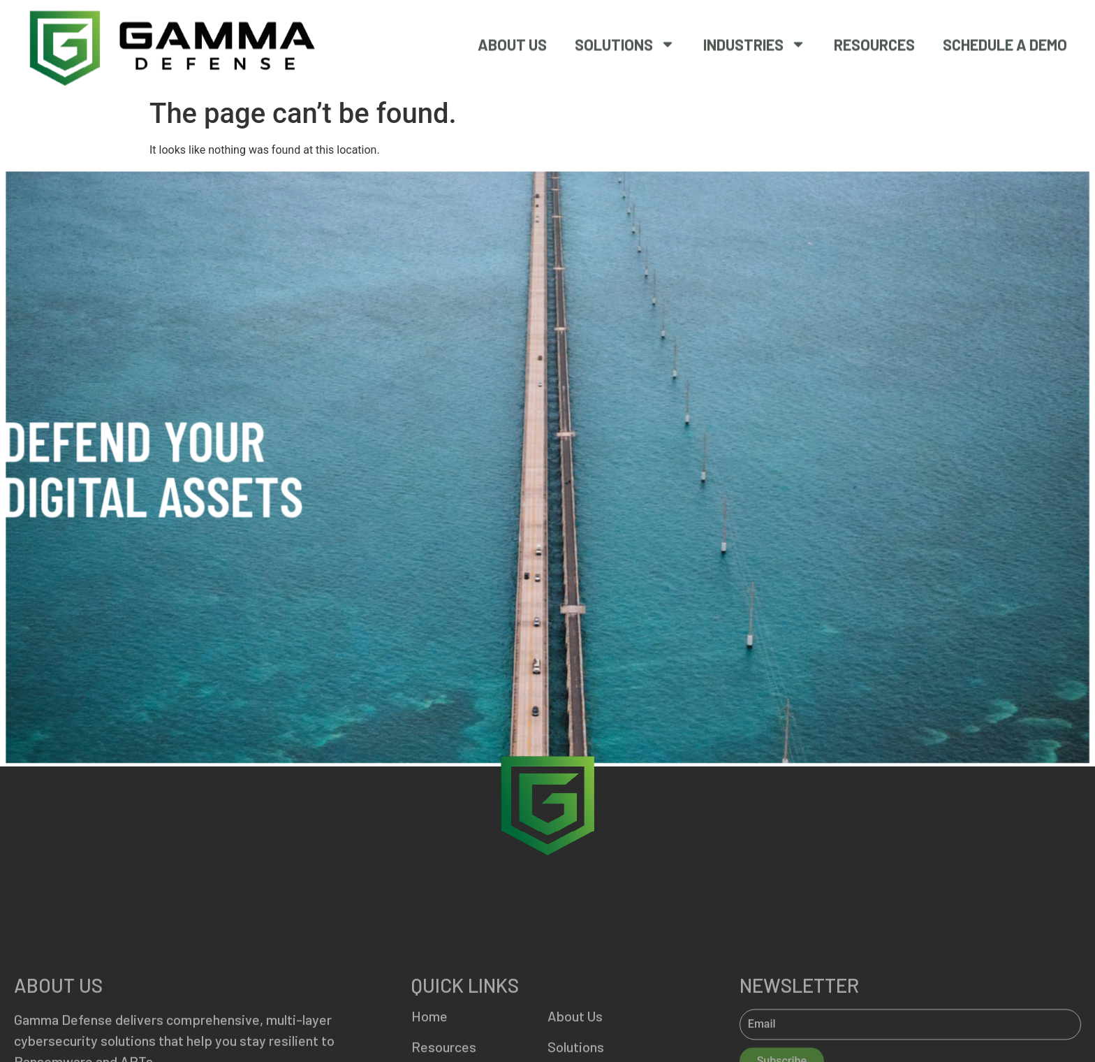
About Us (512, 41)
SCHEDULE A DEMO (1005, 41)
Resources (874, 41)
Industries (754, 41)
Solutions (625, 41)
